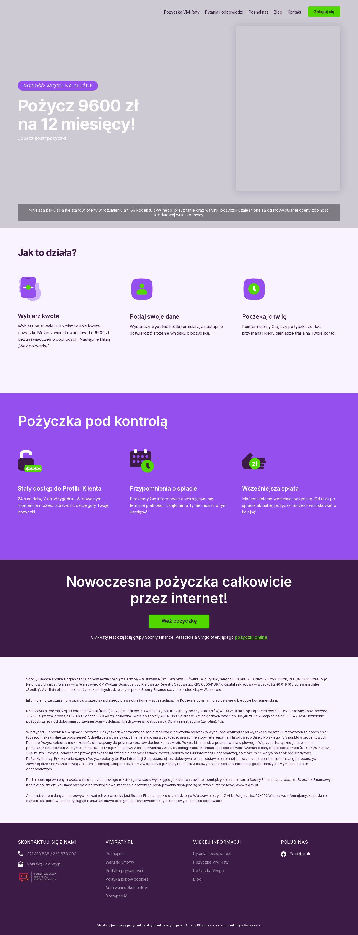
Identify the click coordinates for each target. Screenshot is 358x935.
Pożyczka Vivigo (208, 870)
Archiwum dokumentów (127, 887)
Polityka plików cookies (127, 879)
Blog (278, 12)
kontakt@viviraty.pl (44, 864)
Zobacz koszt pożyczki (42, 138)
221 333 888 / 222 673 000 (51, 853)
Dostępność (116, 896)
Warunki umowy (120, 862)
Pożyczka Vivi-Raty (182, 12)
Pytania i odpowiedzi (224, 12)
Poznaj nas (258, 12)
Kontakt (294, 12)
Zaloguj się (324, 11)
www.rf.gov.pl (247, 785)
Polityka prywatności (124, 870)
